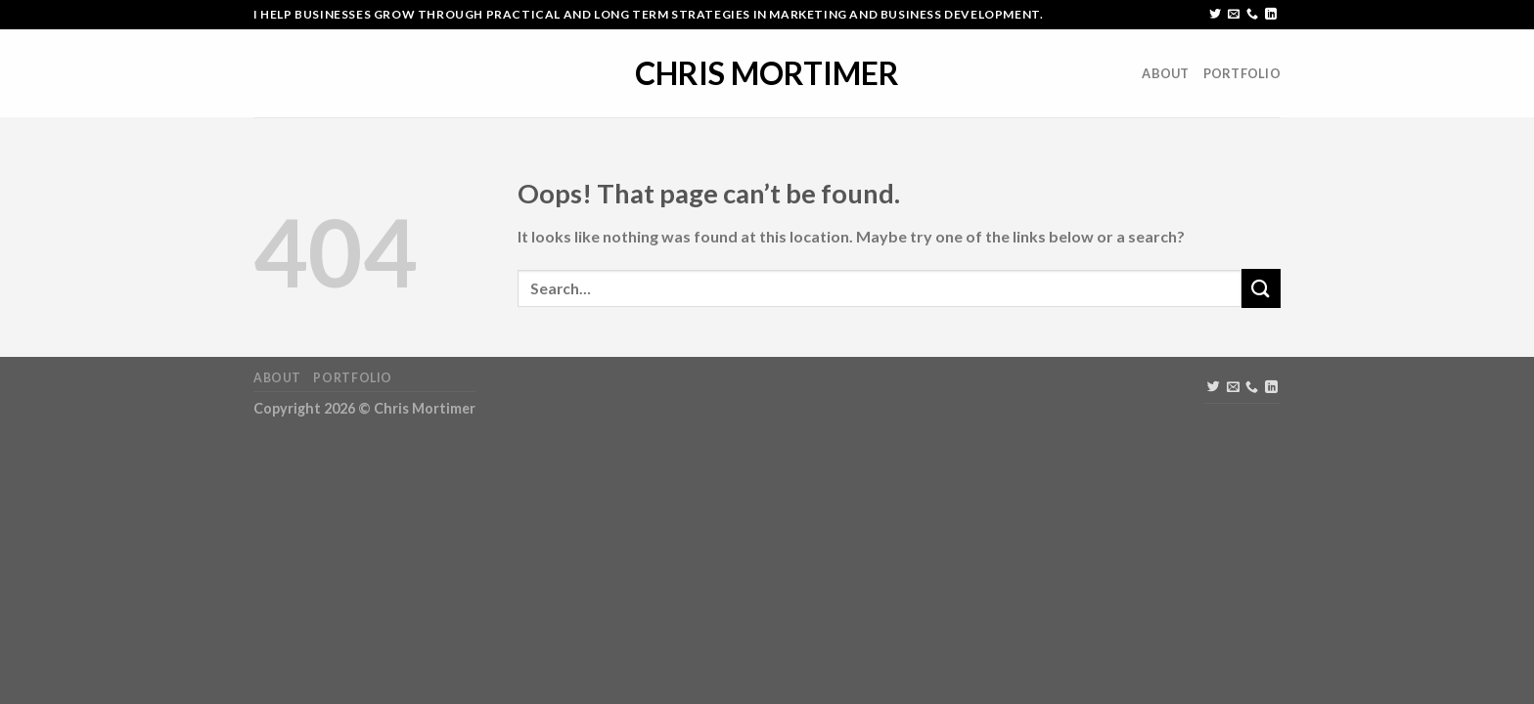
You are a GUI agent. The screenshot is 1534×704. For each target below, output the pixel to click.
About (1165, 73)
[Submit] (1261, 288)
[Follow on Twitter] (1215, 15)
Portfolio (1242, 73)
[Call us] (1252, 15)
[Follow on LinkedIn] (1271, 15)
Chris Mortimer (767, 73)
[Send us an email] (1234, 15)
